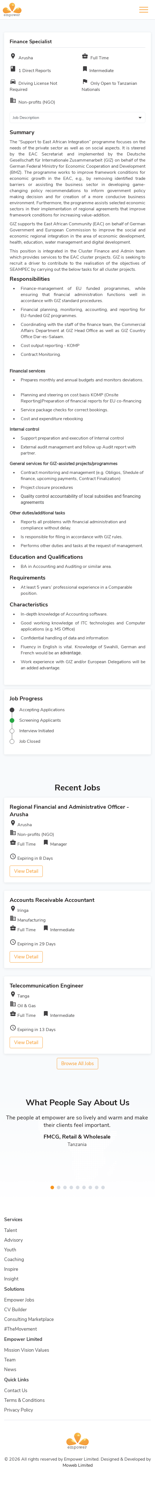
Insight (11, 1279)
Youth (10, 1250)
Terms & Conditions (24, 1400)
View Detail (26, 871)
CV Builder (15, 1310)
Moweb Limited (78, 1465)
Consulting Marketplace (29, 1319)
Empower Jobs (19, 1300)
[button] (52, 1187)
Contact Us (15, 1390)
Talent (10, 1230)
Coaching (14, 1259)
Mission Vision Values (26, 1350)
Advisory (13, 1240)
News (10, 1369)
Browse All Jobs (77, 1063)
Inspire (11, 1269)
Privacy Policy (18, 1410)
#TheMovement (20, 1329)
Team (9, 1360)
